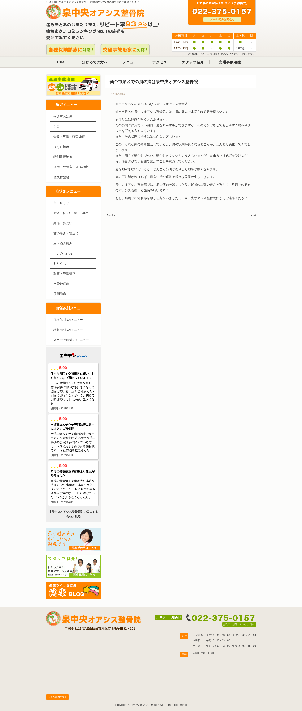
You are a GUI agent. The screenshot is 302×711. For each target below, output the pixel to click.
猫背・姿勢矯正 (64, 273)
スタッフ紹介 (193, 62)
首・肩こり (61, 203)
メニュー (130, 62)
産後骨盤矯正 (62, 177)
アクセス (159, 62)
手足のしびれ (62, 253)
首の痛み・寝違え (66, 233)
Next (253, 215)
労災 (56, 126)
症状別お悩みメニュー (68, 319)
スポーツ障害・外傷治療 (70, 167)
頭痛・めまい (62, 223)
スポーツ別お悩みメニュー (71, 340)
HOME (61, 62)
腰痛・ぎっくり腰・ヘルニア (72, 213)
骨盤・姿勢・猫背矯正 (69, 136)
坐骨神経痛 (61, 283)
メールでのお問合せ (222, 19)
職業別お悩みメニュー (68, 329)
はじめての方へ (95, 62)
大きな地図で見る (57, 697)
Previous (112, 215)
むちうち (59, 263)
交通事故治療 (230, 62)
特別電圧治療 (62, 157)
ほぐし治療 (61, 147)
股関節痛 (59, 294)
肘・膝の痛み (62, 243)
